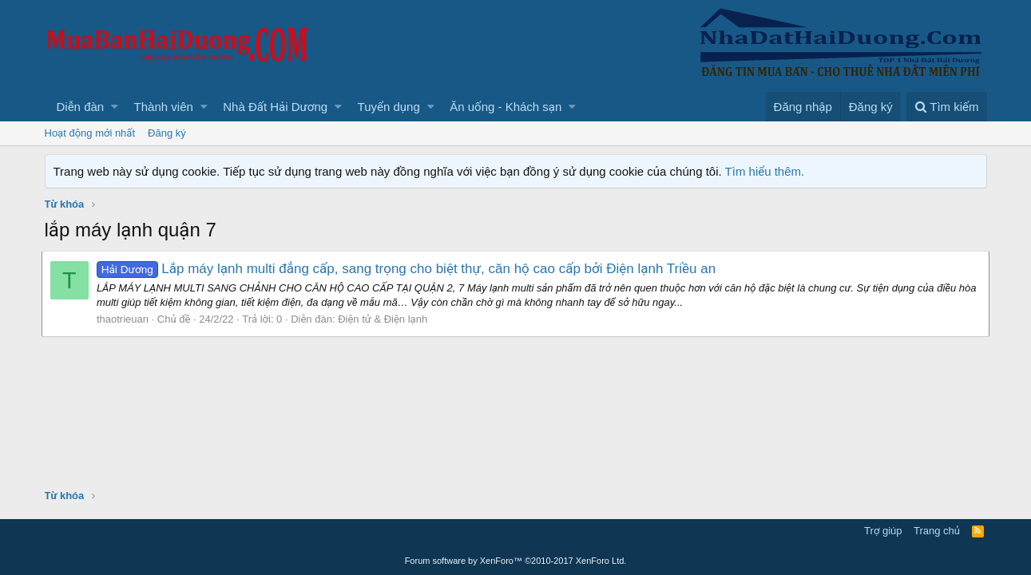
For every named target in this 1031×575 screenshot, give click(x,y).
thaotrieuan (126, 319)
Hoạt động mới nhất (90, 133)
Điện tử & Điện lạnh (385, 319)
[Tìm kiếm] (946, 106)
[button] (114, 106)
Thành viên (163, 106)
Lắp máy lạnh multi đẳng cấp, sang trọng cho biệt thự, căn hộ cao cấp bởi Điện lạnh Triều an (409, 268)
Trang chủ (937, 531)
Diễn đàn (81, 106)
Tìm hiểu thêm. (765, 171)
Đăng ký (167, 133)
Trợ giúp (883, 531)
